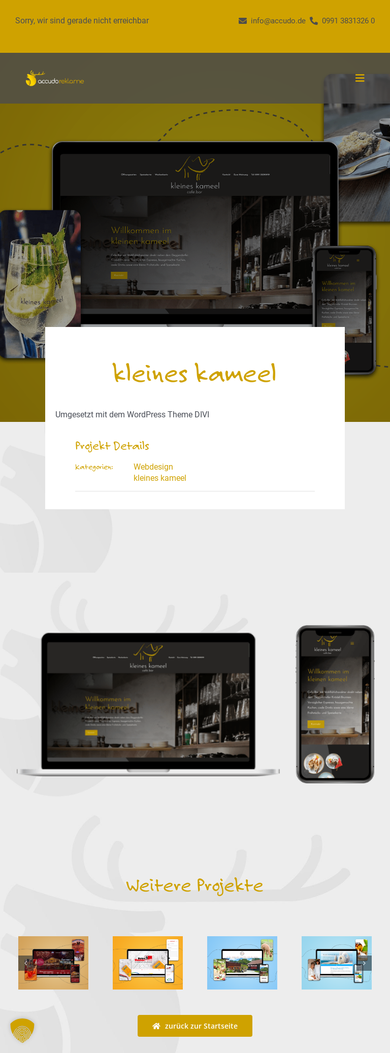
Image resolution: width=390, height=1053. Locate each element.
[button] (26, 963)
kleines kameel (160, 478)
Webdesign (153, 467)
